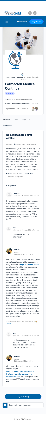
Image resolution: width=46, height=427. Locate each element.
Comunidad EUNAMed (15, 77)
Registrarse (36, 22)
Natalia (9, 323)
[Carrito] (12, 21)
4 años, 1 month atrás (26, 174)
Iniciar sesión (22, 21)
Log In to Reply (23, 396)
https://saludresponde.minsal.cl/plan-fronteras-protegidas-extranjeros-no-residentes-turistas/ (20, 374)
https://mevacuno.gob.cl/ (29, 265)
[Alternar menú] (6, 22)
